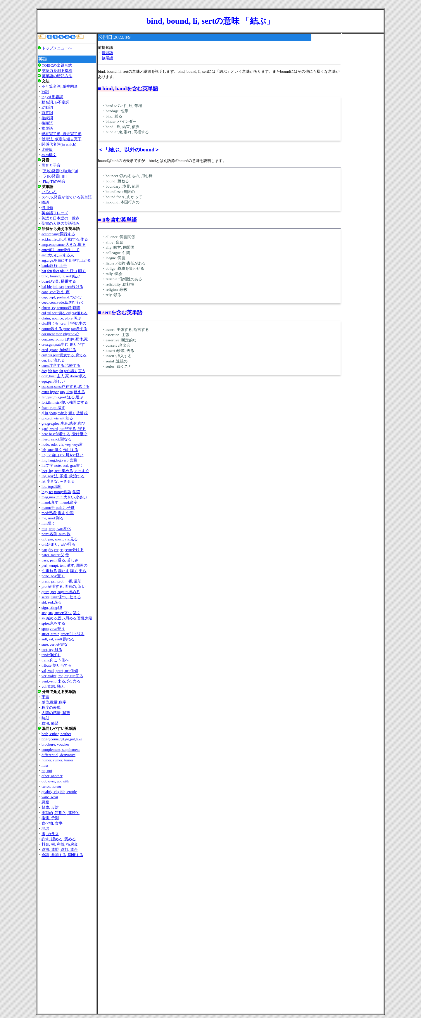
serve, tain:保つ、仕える (61, 597)
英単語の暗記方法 (57, 76)
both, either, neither (56, 734)
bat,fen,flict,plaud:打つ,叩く (64, 271)
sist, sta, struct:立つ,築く (61, 613)
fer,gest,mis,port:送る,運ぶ (62, 397)
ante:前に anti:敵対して (61, 250)
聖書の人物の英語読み (61, 223)
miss (45, 765)
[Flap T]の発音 (53, 181)
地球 (45, 828)
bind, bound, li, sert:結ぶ (61, 276)
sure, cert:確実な (55, 644)
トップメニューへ (57, 48)
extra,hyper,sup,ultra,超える (63, 392)
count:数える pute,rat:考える (64, 328)
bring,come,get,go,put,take (62, 739)
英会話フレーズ (55, 213)
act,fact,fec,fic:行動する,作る (65, 239)
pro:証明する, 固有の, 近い (64, 586)
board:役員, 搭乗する (59, 281)
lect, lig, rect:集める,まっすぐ (65, 471)
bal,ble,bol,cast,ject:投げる (62, 286)
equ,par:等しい (53, 381)
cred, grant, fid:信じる (59, 350)
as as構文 (49, 155)
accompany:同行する (58, 234)
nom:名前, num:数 (56, 534)
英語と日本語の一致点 (61, 218)
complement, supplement (61, 749)
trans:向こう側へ (55, 660)
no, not (47, 770)
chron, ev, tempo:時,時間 (61, 307)
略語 (45, 202)
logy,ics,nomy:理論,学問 (61, 492)
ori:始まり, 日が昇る (58, 544)
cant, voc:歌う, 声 (56, 292)
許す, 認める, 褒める (59, 839)
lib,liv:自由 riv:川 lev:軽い (62, 455)
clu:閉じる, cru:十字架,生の (64, 323)
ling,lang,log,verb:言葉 (59, 460)
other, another (52, 776)
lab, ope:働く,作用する (60, 449)
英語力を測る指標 (57, 70)
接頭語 (47, 123)
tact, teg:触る (52, 649)
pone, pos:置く (53, 576)
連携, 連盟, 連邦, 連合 (60, 849)
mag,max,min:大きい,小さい (64, 497)
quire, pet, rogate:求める (61, 592)
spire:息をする (53, 623)
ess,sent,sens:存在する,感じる (65, 386)
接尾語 (47, 128)
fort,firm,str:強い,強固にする (65, 402)
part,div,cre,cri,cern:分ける (63, 549)
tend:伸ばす (51, 655)
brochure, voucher (55, 744)
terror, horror (51, 786)
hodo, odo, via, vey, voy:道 (62, 444)
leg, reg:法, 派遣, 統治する (63, 476)
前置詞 (47, 112)
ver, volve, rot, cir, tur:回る (62, 676)
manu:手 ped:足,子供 (58, 507)
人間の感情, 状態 (56, 713)
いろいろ (49, 192)
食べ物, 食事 (52, 823)
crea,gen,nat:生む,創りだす (63, 344)
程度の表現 (51, 707)
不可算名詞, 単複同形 (60, 86)
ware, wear (50, 797)
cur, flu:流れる (53, 360)
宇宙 (45, 697)
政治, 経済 (50, 723)
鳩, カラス (50, 834)
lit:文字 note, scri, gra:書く (63, 465)
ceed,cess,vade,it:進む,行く (63, 302)
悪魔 (45, 802)
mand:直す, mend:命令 (60, 502)
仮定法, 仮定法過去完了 (62, 139)
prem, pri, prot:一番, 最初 (62, 581)
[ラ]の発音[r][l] (54, 176)
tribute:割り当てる (57, 665)
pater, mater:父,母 (55, 555)
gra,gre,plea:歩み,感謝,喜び (63, 423)
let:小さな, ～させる (58, 481)
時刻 (45, 718)
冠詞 (45, 91)
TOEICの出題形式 (57, 65)
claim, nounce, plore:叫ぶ (61, 318)
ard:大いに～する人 (58, 255)
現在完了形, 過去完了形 (62, 134)
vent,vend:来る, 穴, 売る (61, 681)
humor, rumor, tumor (57, 760)
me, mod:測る (52, 518)
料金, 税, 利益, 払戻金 (60, 844)
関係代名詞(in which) (59, 144)
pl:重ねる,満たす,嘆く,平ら (64, 570)
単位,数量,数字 (54, 702)
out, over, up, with (55, 781)
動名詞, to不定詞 (55, 102)
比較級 (47, 149)
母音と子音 (51, 165)
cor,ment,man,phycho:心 (60, 334)
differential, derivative (58, 755)
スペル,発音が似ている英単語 (67, 197)
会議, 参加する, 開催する (62, 855)
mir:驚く (49, 523)
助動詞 (47, 107)
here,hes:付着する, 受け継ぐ (64, 434)
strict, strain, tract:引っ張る (63, 634)
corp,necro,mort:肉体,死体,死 (65, 339)
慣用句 (47, 207)
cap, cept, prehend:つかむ (62, 297)
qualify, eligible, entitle (59, 791)
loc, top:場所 (52, 486)
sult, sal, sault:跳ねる (58, 639)
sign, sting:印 (52, 607)
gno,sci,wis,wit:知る (57, 418)
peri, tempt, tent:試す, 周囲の (64, 565)
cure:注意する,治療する (61, 365)
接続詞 (47, 118)
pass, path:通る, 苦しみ (60, 560)
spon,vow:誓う (53, 628)
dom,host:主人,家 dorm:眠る (64, 376)
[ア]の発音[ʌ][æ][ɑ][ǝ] (60, 171)
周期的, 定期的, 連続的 (61, 812)
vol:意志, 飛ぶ (53, 686)
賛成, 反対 (50, 807)
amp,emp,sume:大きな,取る (64, 244)
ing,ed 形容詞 (52, 97)
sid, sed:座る (52, 602)
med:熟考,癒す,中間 (58, 513)
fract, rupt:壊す (53, 407)
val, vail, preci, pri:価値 (60, 670)
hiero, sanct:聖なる (57, 439)
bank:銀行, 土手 (54, 265)
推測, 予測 (50, 818)
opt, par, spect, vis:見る (60, 539)
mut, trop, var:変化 (56, 528)
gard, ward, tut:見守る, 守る (64, 428)
